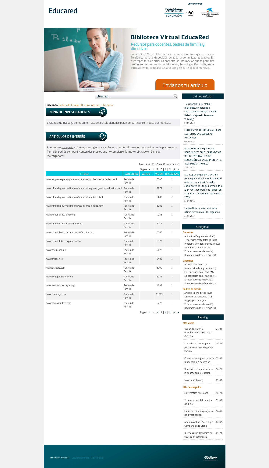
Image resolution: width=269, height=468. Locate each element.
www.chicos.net (54, 258)
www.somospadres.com (58, 303)
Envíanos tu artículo (184, 85)
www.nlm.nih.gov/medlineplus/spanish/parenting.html (75, 205)
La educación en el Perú (196, 272)
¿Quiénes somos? (81, 457)
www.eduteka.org (193, 380)
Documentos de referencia (198, 255)
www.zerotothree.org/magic (61, 285)
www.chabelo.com (55, 267)
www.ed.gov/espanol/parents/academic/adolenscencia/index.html (81, 179)
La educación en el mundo (198, 275)
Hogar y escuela (192, 300)
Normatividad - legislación (198, 268)
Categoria (131, 174)
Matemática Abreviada (196, 393)
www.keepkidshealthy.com (60, 214)
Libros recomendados (195, 296)
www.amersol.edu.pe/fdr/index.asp (64, 223)
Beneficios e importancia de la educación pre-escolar (199, 371)
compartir (67, 147)
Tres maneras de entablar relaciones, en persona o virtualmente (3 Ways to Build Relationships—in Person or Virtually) (200, 111)
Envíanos (52, 122)
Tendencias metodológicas (198, 240)
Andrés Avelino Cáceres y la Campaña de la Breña (198, 423)
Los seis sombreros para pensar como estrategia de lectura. (198, 347)
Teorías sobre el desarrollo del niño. (198, 401)
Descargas (172, 174)
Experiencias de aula (195, 247)
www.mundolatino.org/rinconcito (63, 241)
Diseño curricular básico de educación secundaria (198, 434)
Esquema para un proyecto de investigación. (198, 412)
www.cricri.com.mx (56, 250)
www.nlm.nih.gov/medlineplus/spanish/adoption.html (74, 197)
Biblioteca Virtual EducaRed (170, 37)
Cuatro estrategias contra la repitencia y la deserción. (199, 360)
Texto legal (98, 457)
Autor (146, 174)
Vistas (159, 174)
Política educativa (193, 264)
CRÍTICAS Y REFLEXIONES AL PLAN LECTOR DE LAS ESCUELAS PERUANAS (202, 133)
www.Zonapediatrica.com (59, 276)
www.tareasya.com (56, 294)
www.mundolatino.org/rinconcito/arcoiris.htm (70, 232)
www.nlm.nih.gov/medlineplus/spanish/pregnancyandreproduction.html (84, 188)
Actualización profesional (197, 236)
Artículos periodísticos (196, 292)
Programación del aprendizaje (200, 243)
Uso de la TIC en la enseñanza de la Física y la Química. (198, 332)
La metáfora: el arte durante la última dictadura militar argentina (202, 210)
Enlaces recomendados (196, 251)
